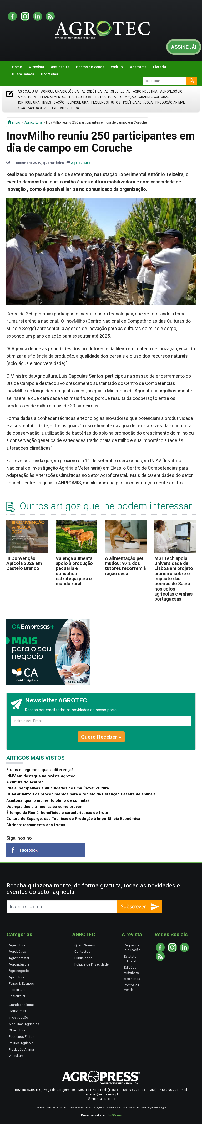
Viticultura (69, 108)
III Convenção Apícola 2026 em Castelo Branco (24, 563)
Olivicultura (77, 102)
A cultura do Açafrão (25, 782)
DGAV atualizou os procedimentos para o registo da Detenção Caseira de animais (81, 794)
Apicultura (27, 97)
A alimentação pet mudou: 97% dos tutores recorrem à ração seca (125, 566)
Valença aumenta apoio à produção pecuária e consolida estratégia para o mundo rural (74, 571)
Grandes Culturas (154, 97)
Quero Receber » (101, 737)
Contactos (49, 74)
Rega (21, 108)
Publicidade (83, 958)
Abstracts (138, 67)
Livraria (159, 67)
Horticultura (28, 102)
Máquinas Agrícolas (24, 1024)
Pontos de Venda (90, 67)
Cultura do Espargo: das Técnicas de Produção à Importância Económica (73, 819)
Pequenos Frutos (105, 102)
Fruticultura (105, 97)
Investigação (53, 102)
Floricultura (80, 97)
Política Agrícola (138, 102)
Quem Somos (23, 74)
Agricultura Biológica (60, 91)
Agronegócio (171, 91)
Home (17, 67)
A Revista (36, 67)
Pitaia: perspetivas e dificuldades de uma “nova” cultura (57, 788)
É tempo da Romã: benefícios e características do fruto (57, 812)
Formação (127, 97)
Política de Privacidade (91, 964)
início (14, 122)
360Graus (115, 1115)
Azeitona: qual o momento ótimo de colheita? (48, 800)
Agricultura (28, 91)
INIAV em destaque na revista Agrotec (40, 776)
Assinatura (60, 67)
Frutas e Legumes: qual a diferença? (40, 770)
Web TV (117, 67)
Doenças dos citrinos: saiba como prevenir (45, 806)
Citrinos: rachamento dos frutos (35, 825)
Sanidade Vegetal (42, 108)
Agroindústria (145, 91)
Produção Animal (170, 102)
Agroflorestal (117, 91)
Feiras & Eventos (52, 97)
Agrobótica (92, 91)
